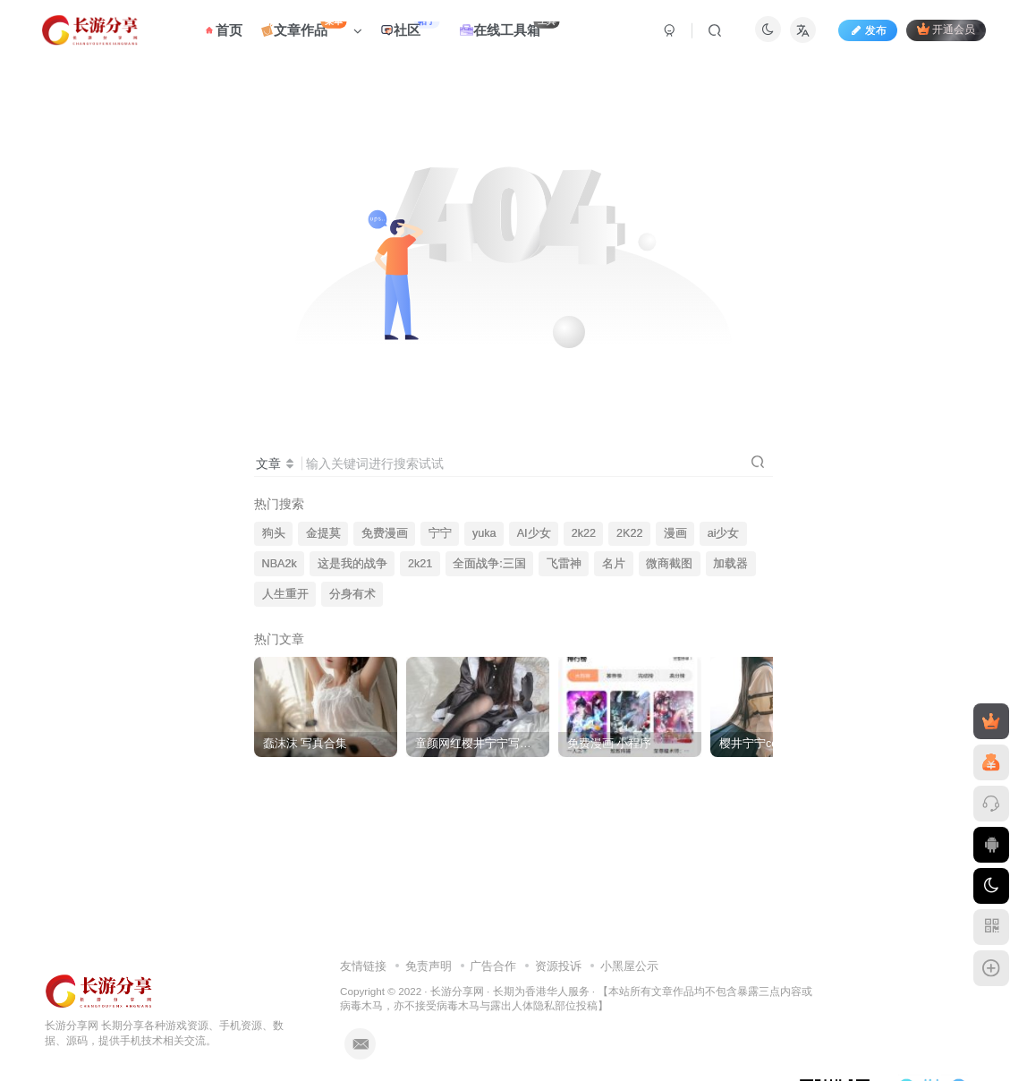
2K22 (629, 533)
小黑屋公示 (629, 966)
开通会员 (946, 29)
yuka (484, 533)
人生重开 (285, 594)
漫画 (675, 533)
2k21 (420, 564)
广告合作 (493, 966)
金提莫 (323, 533)
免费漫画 (384, 533)
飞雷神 (564, 564)
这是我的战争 (352, 564)
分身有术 (352, 594)
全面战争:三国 (489, 564)
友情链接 (363, 966)
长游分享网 (457, 991)
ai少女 (724, 533)
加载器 (730, 564)
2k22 (584, 533)
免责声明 (428, 966)
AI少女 (534, 533)
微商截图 (669, 564)
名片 (613, 564)
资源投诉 (558, 966)
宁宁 (440, 533)
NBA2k (279, 564)
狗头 (273, 533)
